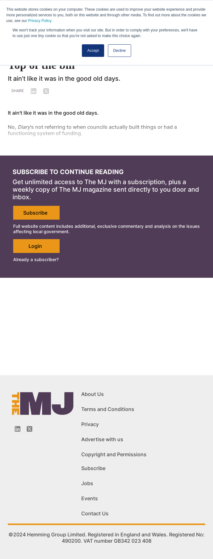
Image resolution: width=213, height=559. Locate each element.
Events (89, 498)
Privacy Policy (39, 21)
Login (35, 246)
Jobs (87, 483)
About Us (92, 394)
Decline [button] (119, 50)
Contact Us (95, 513)
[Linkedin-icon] (17, 429)
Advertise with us (102, 439)
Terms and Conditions (107, 409)
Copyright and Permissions (113, 454)
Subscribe (35, 213)
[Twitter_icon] (29, 429)
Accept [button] (93, 50)
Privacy (90, 424)
